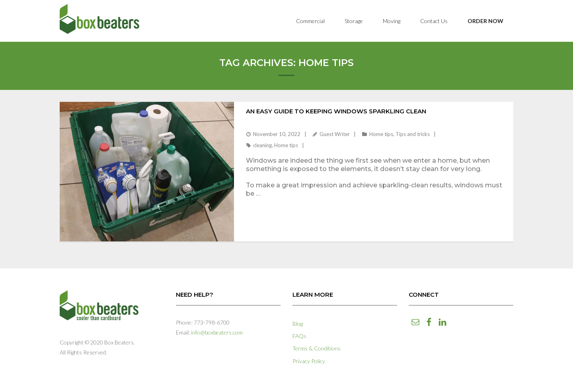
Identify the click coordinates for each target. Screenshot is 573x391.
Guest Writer (335, 134)
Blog (297, 323)
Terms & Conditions (316, 348)
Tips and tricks (413, 134)
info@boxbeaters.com (217, 332)
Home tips (381, 134)
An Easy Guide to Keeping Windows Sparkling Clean (336, 111)
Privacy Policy (308, 361)
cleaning (262, 145)
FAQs (299, 336)
